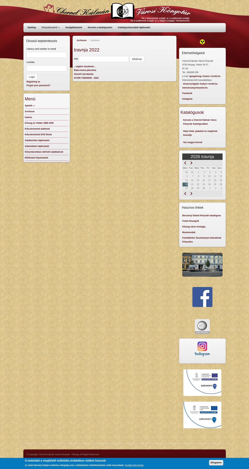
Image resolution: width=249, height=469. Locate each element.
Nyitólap (32, 27)
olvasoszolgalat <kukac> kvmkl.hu (200, 84)
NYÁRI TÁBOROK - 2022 (86, 78)
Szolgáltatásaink (73, 27)
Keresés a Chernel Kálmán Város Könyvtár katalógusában (200, 122)
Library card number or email (41, 49)
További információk (134, 466)
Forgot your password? (38, 85)
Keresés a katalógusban (100, 27)
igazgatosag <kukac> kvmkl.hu (205, 76)
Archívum (81, 40)
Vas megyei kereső (192, 142)
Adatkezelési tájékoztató (37, 140)
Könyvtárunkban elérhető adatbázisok (44, 152)
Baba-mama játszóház (85, 70)
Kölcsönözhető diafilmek (37, 129)
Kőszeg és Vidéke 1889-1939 (39, 123)
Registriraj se (33, 81)
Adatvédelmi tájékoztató (37, 146)
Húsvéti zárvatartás (84, 74)
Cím (76, 59)
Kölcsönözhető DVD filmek (38, 134)
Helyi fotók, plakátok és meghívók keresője (200, 133)
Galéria (28, 117)
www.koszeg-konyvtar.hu (195, 87)
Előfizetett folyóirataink (36, 158)
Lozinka (31, 62)
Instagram (187, 99)
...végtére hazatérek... (84, 66)
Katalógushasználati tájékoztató (134, 27)
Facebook (187, 93)
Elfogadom (216, 463)
